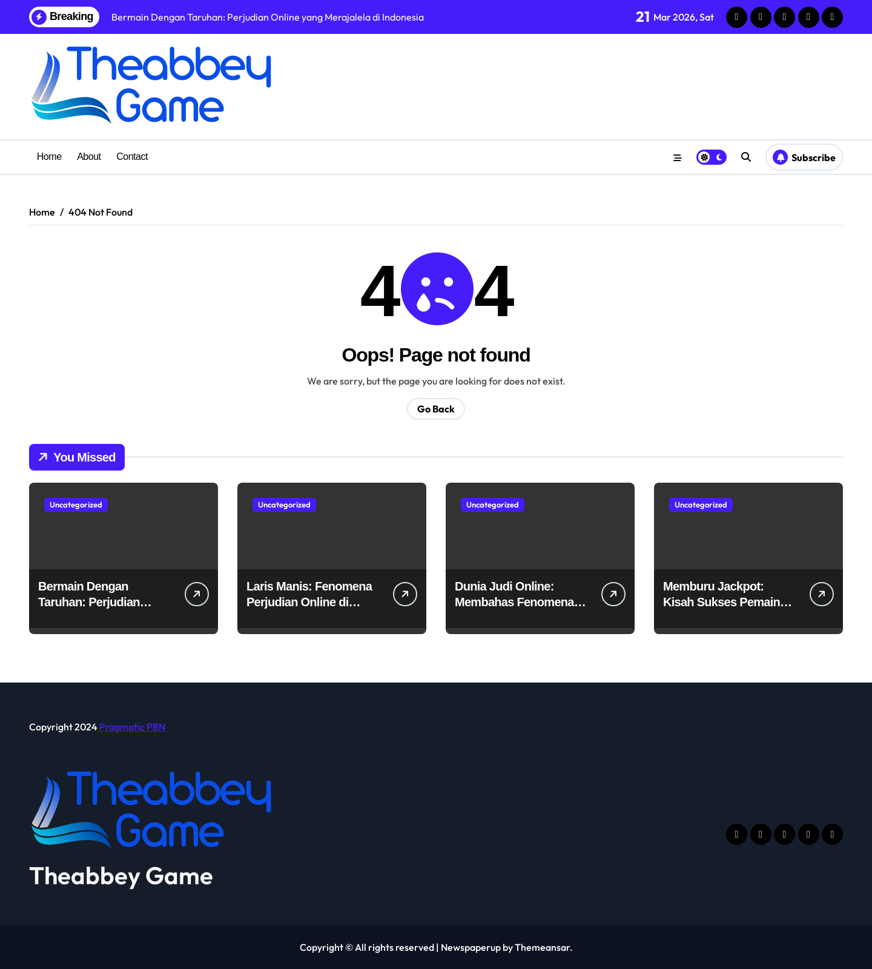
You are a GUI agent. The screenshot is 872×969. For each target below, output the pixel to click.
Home (49, 156)
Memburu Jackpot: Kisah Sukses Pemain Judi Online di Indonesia (728, 602)
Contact (132, 156)
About (89, 156)
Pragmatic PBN (132, 727)
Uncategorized (76, 504)
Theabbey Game (121, 875)
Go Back (436, 409)
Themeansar (542, 947)
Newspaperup (471, 947)
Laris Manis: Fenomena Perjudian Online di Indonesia (309, 602)
